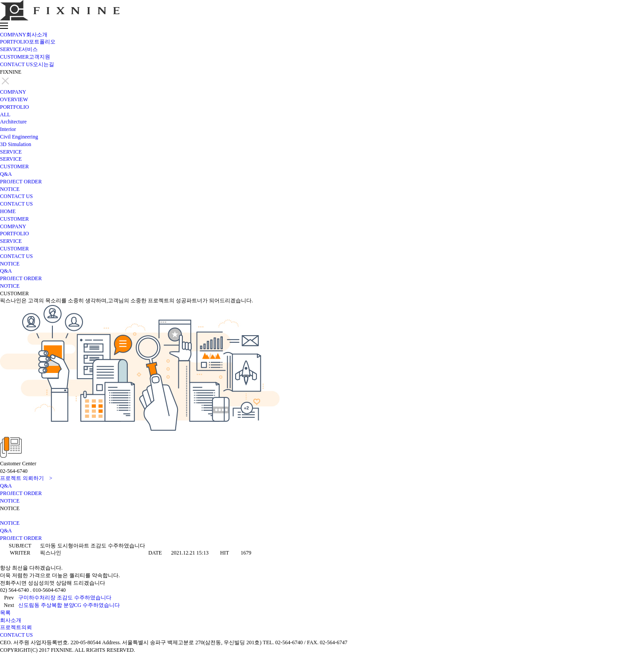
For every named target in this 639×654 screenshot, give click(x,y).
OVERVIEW (14, 99)
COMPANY (23, 35)
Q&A (6, 174)
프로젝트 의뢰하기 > (26, 478)
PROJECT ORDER (21, 181)
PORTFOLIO (27, 42)
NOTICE (10, 189)
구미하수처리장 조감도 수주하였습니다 (64, 598)
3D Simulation (15, 144)
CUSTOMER (25, 57)
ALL (5, 114)
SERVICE (19, 49)
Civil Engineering (19, 137)
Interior (8, 129)
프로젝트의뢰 (16, 627)
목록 (5, 613)
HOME (8, 211)
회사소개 (10, 620)
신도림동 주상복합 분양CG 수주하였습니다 (69, 605)
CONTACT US (27, 64)
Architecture (13, 122)
